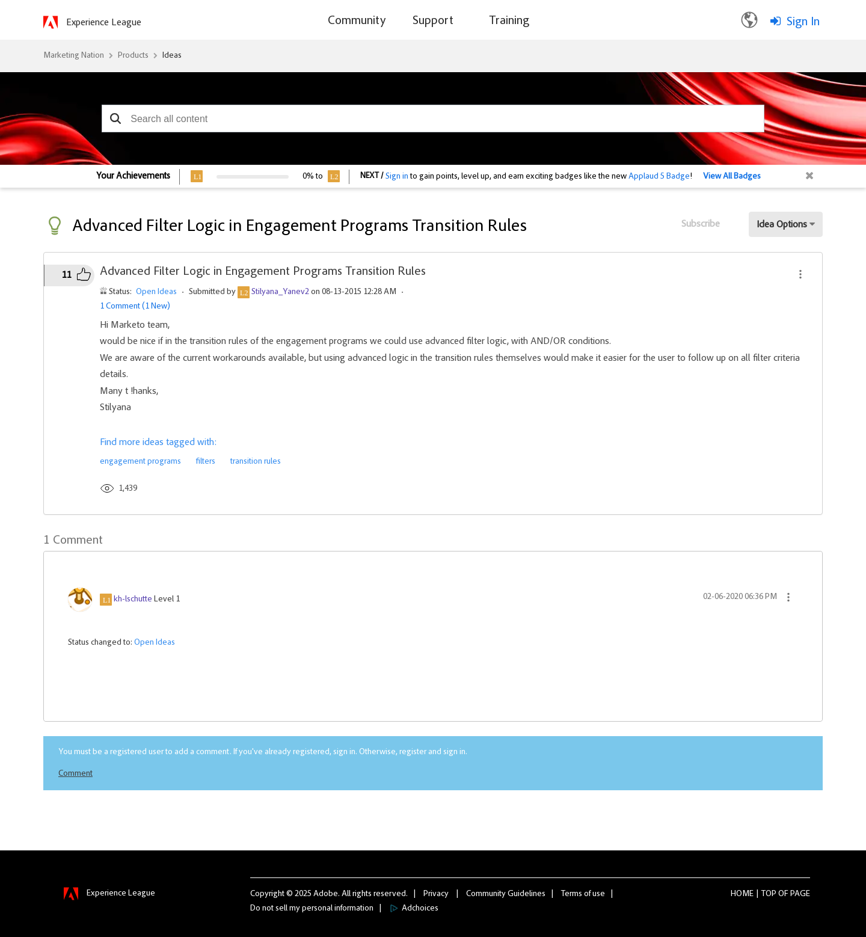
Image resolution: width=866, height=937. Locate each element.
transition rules (255, 462)
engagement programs (140, 462)
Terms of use (583, 894)
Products (133, 56)
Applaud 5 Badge (659, 177)
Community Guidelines (505, 894)
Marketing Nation (73, 56)
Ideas (172, 56)
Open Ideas (156, 292)
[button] (115, 118)
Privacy (436, 894)
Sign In (803, 22)
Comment (75, 774)
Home (742, 894)
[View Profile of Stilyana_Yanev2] (280, 292)
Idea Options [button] (782, 225)
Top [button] (768, 894)
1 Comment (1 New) (135, 307)
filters (205, 462)
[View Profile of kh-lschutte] (133, 599)
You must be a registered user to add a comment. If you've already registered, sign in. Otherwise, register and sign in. (262, 752)
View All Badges (732, 177)
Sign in (396, 177)
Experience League (103, 23)
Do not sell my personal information (311, 909)
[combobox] (433, 118)
